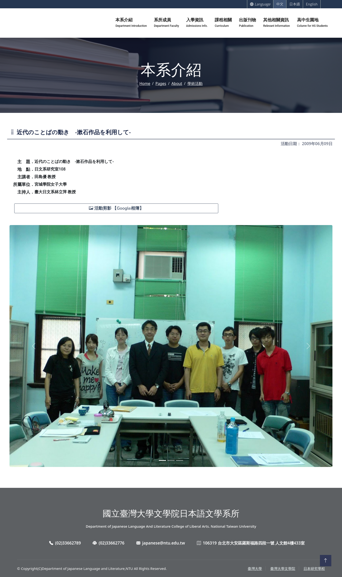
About (176, 83)
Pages (160, 83)
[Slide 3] (179, 460)
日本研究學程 (314, 568)
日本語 (294, 3)
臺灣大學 (255, 568)
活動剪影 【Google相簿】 (116, 208)
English (312, 3)
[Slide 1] (162, 460)
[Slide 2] (171, 460)
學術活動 (195, 83)
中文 (279, 3)
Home (144, 83)
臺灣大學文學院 (282, 568)
